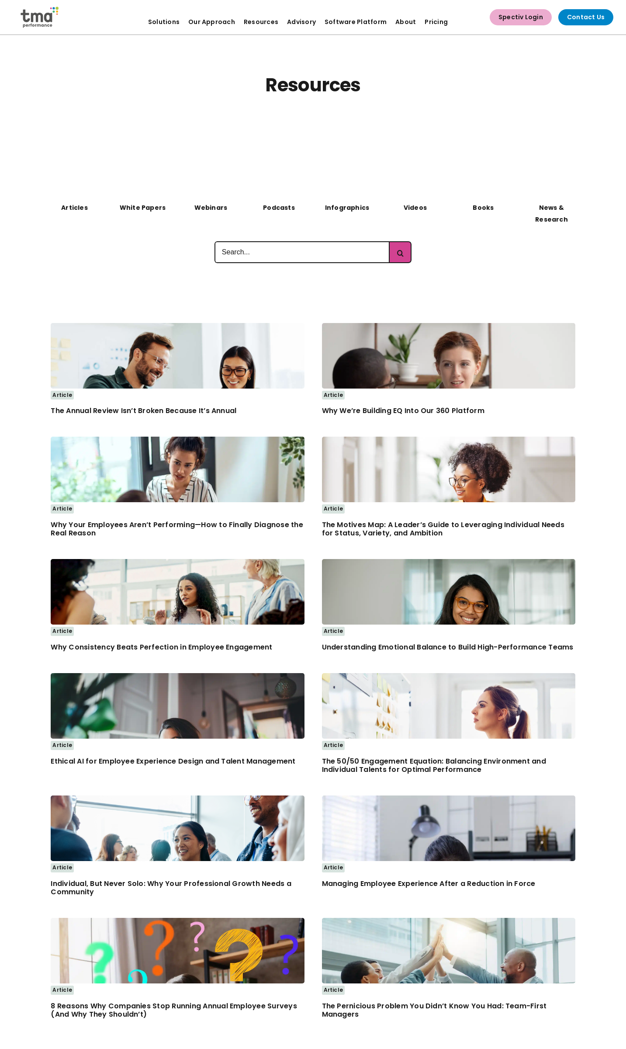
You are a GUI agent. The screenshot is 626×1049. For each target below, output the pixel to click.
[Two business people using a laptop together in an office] (177, 326)
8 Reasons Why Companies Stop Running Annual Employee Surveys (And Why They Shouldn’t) (174, 1010)
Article (62, 395)
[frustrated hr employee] (448, 799)
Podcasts (279, 207)
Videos (415, 207)
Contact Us (586, 17)
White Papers (143, 207)
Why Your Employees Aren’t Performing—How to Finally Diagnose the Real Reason (177, 529)
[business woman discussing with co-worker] (448, 326)
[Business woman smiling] (448, 562)
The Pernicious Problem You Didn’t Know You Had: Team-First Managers (434, 1010)
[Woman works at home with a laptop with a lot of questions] (177, 921)
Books (483, 207)
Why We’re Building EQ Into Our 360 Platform (403, 411)
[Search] (401, 252)
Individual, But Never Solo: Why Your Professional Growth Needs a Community (171, 888)
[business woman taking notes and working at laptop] (448, 440)
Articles (74, 207)
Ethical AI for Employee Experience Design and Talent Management (173, 761)
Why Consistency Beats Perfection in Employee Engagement (161, 647)
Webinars (211, 207)
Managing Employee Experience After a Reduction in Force (429, 884)
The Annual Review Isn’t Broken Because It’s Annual (143, 411)
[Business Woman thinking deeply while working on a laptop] (177, 676)
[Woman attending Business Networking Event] (177, 799)
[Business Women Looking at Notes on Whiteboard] (448, 676)
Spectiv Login (520, 17)
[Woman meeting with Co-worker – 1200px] (177, 440)
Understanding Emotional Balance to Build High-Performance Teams (448, 647)
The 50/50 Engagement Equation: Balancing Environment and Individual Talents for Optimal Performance (434, 765)
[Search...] (302, 252)
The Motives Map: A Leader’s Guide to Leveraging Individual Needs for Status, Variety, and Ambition (443, 529)
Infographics (347, 207)
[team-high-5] (448, 921)
